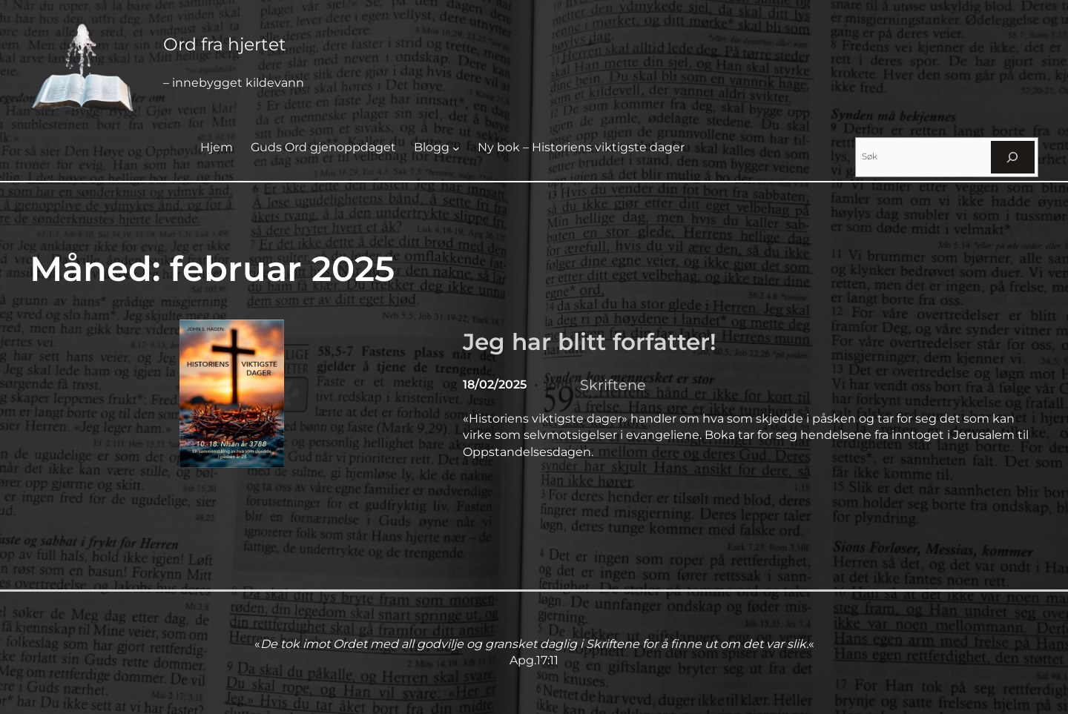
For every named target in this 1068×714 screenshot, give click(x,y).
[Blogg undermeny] (456, 148)
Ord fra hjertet (224, 44)
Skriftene (613, 385)
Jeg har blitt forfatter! (589, 342)
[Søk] (1013, 157)
